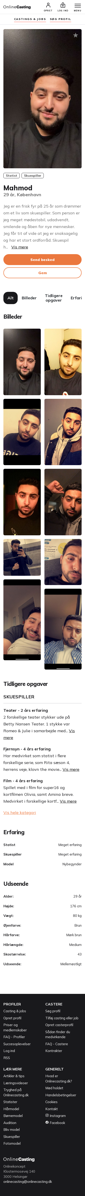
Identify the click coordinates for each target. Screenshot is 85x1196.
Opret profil (12, 1018)
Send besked (42, 259)
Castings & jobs (30, 19)
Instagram (55, 1116)
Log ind (9, 1051)
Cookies (51, 1102)
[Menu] (77, 6)
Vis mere (19, 247)
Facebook (55, 1123)
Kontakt (51, 1109)
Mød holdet (54, 1088)
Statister (10, 1102)
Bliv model (11, 1129)
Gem (42, 272)
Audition (9, 1123)
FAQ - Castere (56, 1044)
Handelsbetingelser (60, 1095)
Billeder (29, 297)
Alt (10, 297)
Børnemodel (13, 1116)
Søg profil (52, 1011)
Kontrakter (53, 1051)
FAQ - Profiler (14, 1037)
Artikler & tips (13, 1076)
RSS (6, 1058)
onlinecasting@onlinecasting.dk (27, 1181)
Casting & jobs (14, 1011)
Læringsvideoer (15, 1083)
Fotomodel (12, 1143)
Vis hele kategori (19, 812)
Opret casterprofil (59, 1025)
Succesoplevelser (17, 1044)
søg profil (60, 19)
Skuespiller (11, 1136)
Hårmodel (11, 1109)
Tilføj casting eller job (61, 1018)
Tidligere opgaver (54, 298)
